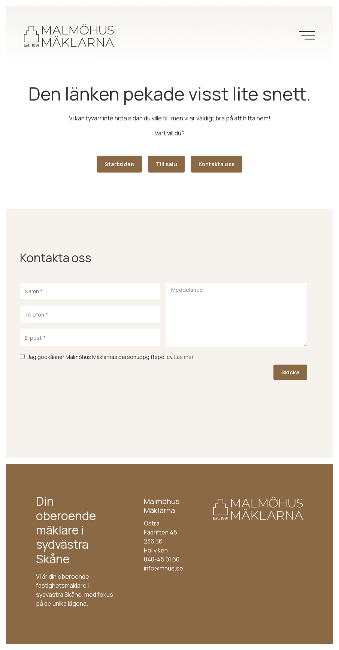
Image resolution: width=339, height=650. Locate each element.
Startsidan (119, 164)
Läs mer (184, 356)
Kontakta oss (216, 164)
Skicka (290, 372)
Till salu (166, 164)
